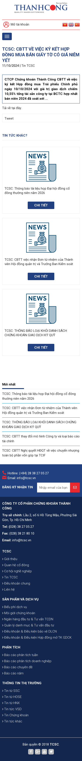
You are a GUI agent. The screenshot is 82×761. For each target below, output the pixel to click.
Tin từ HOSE (12, 697)
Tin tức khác (12, 721)
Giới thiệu (9, 559)
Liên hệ (8, 589)
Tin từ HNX (11, 703)
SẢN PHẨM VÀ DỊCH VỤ (20, 599)
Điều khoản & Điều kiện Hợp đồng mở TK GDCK (37, 637)
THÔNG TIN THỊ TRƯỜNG (21, 683)
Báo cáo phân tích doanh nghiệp (26, 661)
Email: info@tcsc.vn (22, 478)
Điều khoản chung (16, 583)
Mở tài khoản (16, 24)
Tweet (9, 118)
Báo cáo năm (13, 673)
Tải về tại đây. (12, 108)
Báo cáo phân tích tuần (20, 655)
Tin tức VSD (12, 709)
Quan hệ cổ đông (15, 565)
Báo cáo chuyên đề (17, 667)
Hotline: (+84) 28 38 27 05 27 (28, 473)
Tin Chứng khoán (15, 715)
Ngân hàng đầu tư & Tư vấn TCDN (27, 619)
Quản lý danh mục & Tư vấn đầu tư (28, 625)
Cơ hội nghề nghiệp (17, 571)
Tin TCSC (28, 66)
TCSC (6, 551)
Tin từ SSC (11, 691)
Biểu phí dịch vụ (14, 607)
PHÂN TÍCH (11, 647)
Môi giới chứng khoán (18, 613)
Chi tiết (41, 205)
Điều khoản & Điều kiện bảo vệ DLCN (29, 631)
